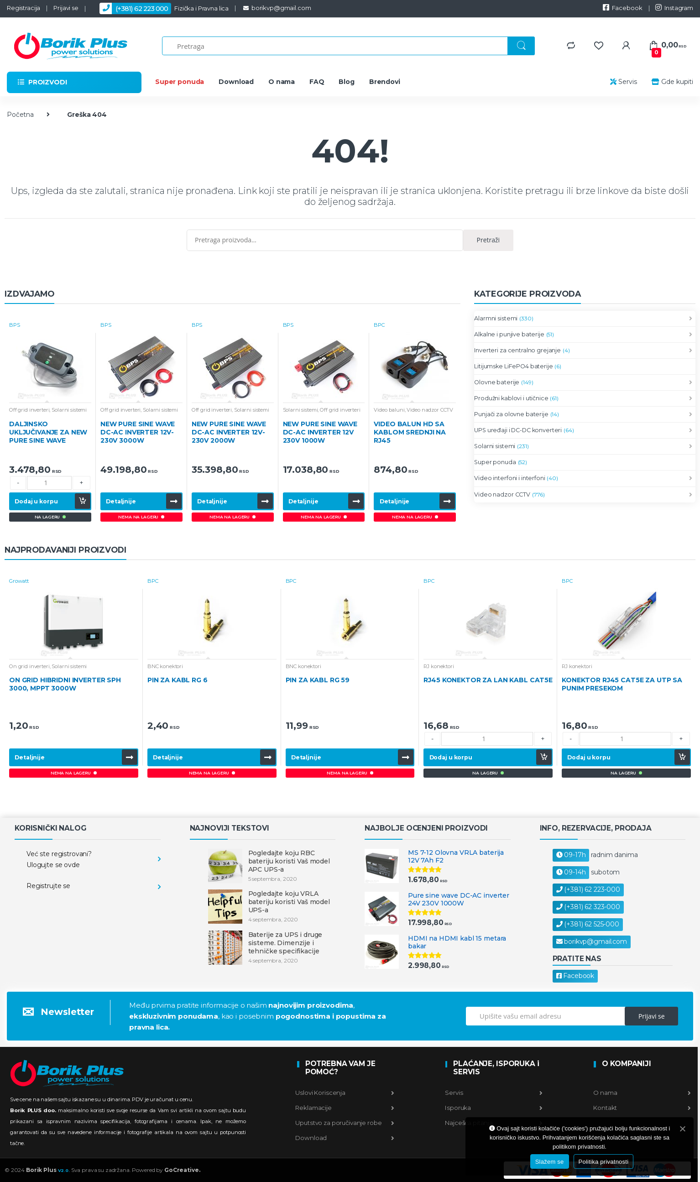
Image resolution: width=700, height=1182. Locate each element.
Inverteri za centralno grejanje (517, 350)
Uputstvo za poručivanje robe (344, 1122)
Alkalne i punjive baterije (509, 334)
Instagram (674, 7)
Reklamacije (344, 1107)
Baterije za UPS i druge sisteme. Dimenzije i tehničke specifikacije (285, 943)
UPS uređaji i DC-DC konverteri (518, 430)
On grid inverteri (29, 666)
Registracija (23, 7)
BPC (379, 325)
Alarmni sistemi (495, 318)
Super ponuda (179, 82)
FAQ (316, 82)
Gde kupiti (671, 82)
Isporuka (493, 1107)
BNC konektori (165, 666)
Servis (623, 82)
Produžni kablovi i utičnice (511, 398)
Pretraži (488, 239)
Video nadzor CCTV (430, 410)
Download (236, 82)
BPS (14, 325)
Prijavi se (65, 7)
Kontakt (641, 1107)
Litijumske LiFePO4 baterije (513, 366)
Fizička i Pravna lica (160, 8)
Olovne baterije (496, 382)
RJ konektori (438, 666)
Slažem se (549, 1161)
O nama (281, 82)
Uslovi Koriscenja (344, 1092)
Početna (20, 114)
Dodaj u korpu (36, 501)
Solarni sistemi (69, 410)
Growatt (19, 581)
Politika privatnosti (604, 1161)
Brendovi (384, 82)
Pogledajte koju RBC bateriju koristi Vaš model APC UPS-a (289, 861)
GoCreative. (182, 1169)
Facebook (623, 7)
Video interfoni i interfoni (509, 478)
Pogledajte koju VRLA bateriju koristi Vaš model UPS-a (289, 901)
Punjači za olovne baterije (511, 414)
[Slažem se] (682, 1128)
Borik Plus (48, 1169)
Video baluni (389, 410)
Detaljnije (121, 501)
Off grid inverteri (29, 410)
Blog (346, 82)
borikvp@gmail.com (276, 7)
